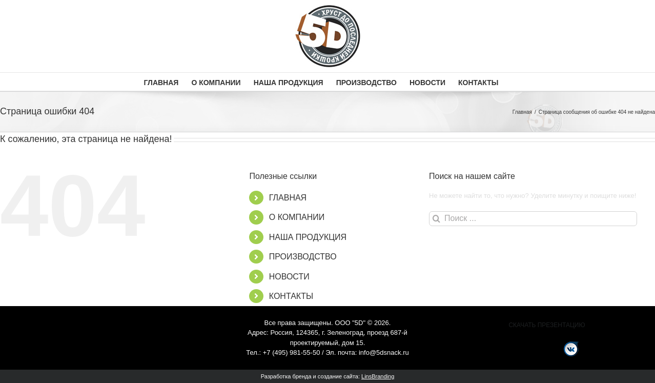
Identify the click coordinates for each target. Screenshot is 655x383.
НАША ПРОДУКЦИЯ (307, 237)
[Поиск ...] (533, 218)
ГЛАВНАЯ (287, 197)
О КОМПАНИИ (297, 217)
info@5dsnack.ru (384, 352)
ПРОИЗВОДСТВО (303, 256)
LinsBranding (377, 376)
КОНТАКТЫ (291, 296)
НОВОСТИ (289, 276)
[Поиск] (436, 218)
